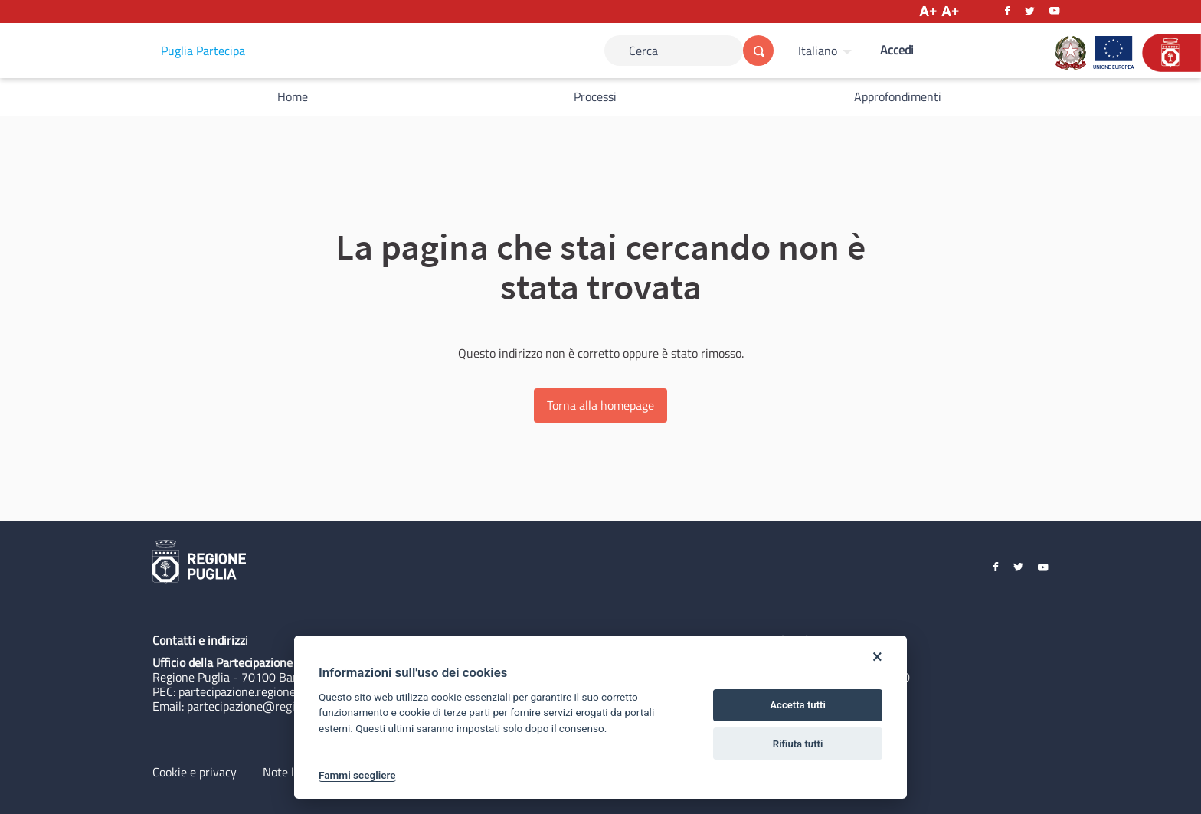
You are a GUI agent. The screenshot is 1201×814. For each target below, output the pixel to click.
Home (292, 96)
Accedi (897, 50)
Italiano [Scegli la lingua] (817, 50)
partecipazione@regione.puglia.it (272, 706)
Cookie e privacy (194, 772)
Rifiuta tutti (798, 744)
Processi (595, 96)
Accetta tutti (798, 705)
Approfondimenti (897, 96)
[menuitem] (827, 50)
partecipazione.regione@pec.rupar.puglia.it (288, 691)
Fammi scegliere (357, 775)
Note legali (291, 772)
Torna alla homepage (600, 405)
